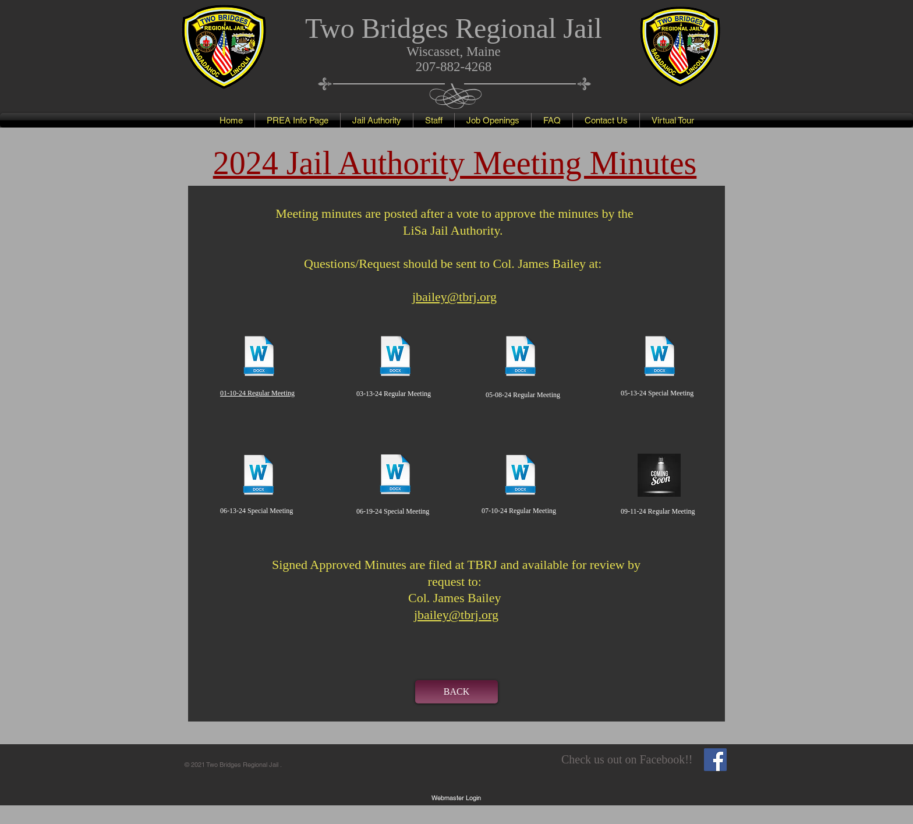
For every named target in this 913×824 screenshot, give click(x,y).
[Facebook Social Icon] (715, 759)
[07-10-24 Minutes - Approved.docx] (520, 476)
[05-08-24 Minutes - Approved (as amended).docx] (520, 357)
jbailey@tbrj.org (456, 614)
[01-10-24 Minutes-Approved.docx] (259, 357)
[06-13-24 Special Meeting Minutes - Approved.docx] (258, 476)
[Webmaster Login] (456, 798)
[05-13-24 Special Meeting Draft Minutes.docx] (660, 357)
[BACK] (456, 691)
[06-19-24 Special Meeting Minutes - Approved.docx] (395, 475)
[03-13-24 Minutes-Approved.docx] (395, 357)
